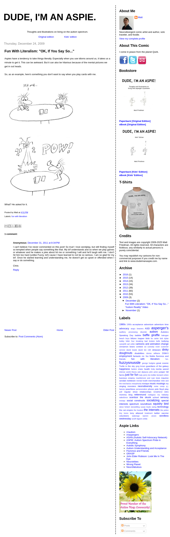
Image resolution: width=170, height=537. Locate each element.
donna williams (153, 353)
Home (60, 330)
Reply (16, 269)
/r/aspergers (133, 434)
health (147, 369)
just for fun (131, 374)
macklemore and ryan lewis (148, 378)
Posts (125, 525)
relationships (145, 392)
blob (148, 338)
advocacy (124, 328)
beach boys (124, 338)
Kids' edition (70, 36)
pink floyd (159, 389)
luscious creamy (127, 378)
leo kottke (152, 375)
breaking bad (142, 341)
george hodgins (148, 363)
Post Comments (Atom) (31, 336)
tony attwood (136, 413)
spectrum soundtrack (140, 404)
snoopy (122, 401)
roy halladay (163, 395)
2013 (126, 284)
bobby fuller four (127, 341)
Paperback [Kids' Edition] (133, 171)
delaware (156, 350)
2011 (126, 290)
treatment (149, 413)
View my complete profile (132, 38)
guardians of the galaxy (157, 366)
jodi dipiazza (143, 372)
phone (151, 389)
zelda (145, 419)
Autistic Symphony (136, 445)
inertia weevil (162, 369)
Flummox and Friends (138, 451)
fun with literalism (19, 216)
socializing (153, 400)
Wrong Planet (134, 464)
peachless (130, 389)
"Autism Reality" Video (136, 307)
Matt (140, 17)
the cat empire (126, 410)
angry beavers (137, 329)
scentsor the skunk (140, 397)
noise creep (159, 386)
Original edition (46, 36)
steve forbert (124, 407)
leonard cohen (163, 375)
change (165, 344)
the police (164, 410)
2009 (126, 297)
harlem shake (137, 369)
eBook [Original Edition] (132, 124)
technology (163, 406)
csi (145, 347)
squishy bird (161, 403)
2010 (126, 294)
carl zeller (131, 344)
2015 (126, 277)
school (156, 397)
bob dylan (164, 338)
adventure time (161, 324)
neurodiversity (145, 386)
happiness (124, 369)
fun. (167, 359)
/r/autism (131, 432)
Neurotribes (133, 461)
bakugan (165, 335)
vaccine (165, 413)
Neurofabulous (134, 467)
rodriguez (152, 395)
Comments (128, 531)
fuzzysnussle (130, 362)
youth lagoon (137, 419)
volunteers (124, 416)
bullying (165, 341)
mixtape (145, 383)
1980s (122, 324)
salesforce (123, 397)
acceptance (138, 324)
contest (139, 346)
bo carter (155, 338)
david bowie (132, 350)
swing (154, 407)
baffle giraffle (151, 335)
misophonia (136, 384)
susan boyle (146, 407)
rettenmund (140, 394)
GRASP (131, 453)
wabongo (136, 416)
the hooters (138, 410)
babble (138, 335)
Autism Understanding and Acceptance (147, 448)
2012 (126, 287)
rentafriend (157, 392)
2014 (126, 281)
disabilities (139, 353)
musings (160, 383)
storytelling (135, 407)
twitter (157, 413)
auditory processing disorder (133, 332)
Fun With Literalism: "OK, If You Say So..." (39, 51)
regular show (131, 392)
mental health (142, 381)
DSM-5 (165, 353)
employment (125, 356)
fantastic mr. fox (141, 356)
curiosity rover (153, 347)
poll (120, 392)
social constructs (136, 400)
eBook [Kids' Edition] (131, 175)
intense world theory (128, 372)
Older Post (108, 330)
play (167, 389)
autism (154, 331)
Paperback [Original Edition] (135, 121)
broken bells (154, 341)
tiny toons (123, 413)
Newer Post (10, 330)
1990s (129, 324)
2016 (126, 274)
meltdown (131, 380)
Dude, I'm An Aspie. (50, 17)
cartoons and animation (148, 344)
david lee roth (144, 350)
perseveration (141, 389)
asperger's (160, 328)
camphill (122, 344)
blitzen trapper (138, 338)
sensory (164, 397)
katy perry (143, 375)
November (131, 310)
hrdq (153, 369)
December (131, 300)
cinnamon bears (127, 346)
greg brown (140, 366)
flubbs (152, 356)
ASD (147, 328)
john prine (153, 372)
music (153, 383)
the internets (151, 409)
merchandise (154, 380)
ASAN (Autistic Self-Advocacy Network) (147, 437)
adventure (149, 324)
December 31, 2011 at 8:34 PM (44, 242)
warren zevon (149, 416)
